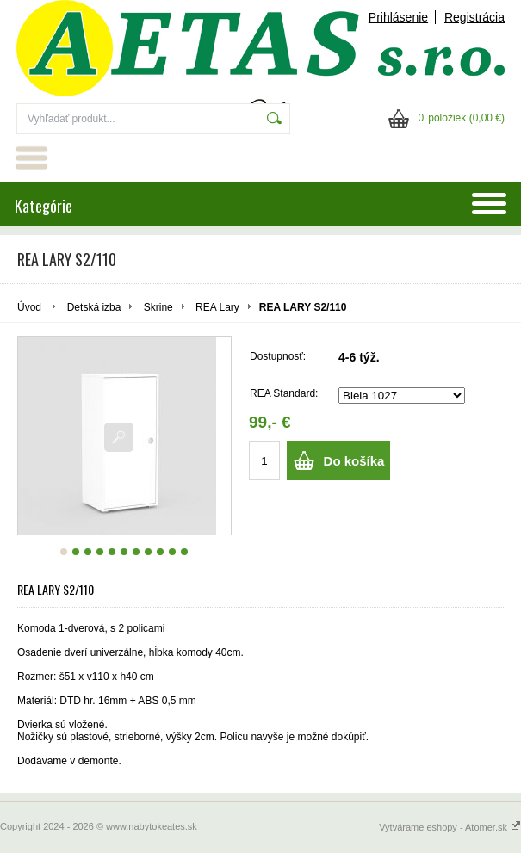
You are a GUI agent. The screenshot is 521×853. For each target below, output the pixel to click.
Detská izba (94, 307)
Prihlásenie (398, 17)
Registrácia (474, 17)
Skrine (158, 307)
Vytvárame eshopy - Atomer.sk (450, 827)
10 (172, 551)
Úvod (29, 307)
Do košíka (354, 461)
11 (184, 551)
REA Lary (217, 307)
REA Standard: (284, 393)
